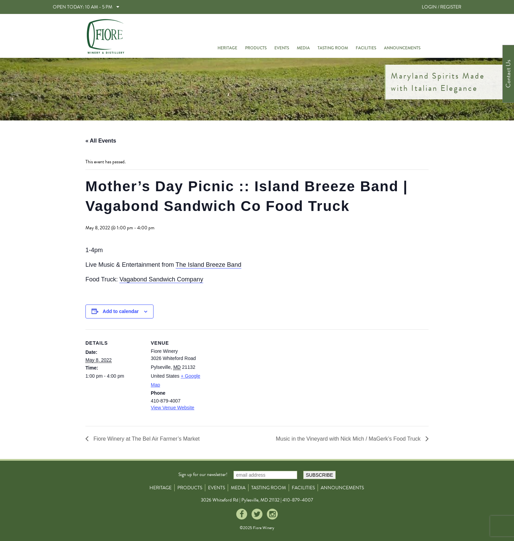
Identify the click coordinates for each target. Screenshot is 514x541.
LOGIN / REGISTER (441, 7)
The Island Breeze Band (208, 264)
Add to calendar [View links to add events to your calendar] (121, 311)
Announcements (402, 48)
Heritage (227, 48)
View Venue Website (172, 407)
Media (303, 48)
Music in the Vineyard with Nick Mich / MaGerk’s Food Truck (349, 439)
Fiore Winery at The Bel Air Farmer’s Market (146, 439)
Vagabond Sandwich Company (161, 279)
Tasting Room (333, 48)
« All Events (100, 141)
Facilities (366, 48)
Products (256, 48)
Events (281, 48)
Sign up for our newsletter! (202, 474)
